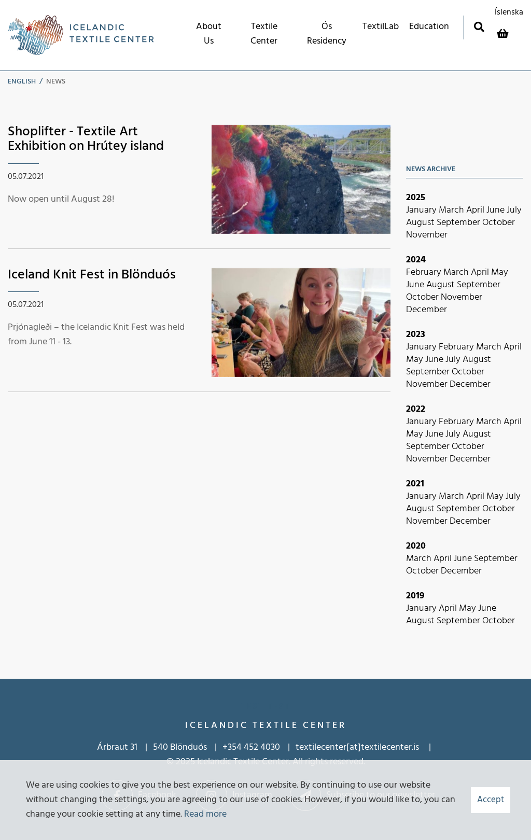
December (426, 309)
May (499, 272)
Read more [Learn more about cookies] (205, 814)
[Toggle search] (479, 26)
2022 (415, 409)
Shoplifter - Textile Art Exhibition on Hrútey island (86, 139)
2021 (415, 484)
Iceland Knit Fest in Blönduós (92, 275)
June (496, 210)
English (22, 82)
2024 (416, 260)
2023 (415, 334)
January (422, 210)
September (459, 222)
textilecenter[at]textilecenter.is (358, 747)
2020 (416, 546)
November (427, 235)
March (452, 210)
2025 (415, 197)
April (476, 210)
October (498, 222)
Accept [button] (490, 800)
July (514, 210)
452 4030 (262, 747)
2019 (415, 596)
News (55, 82)
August (421, 222)
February (424, 272)
